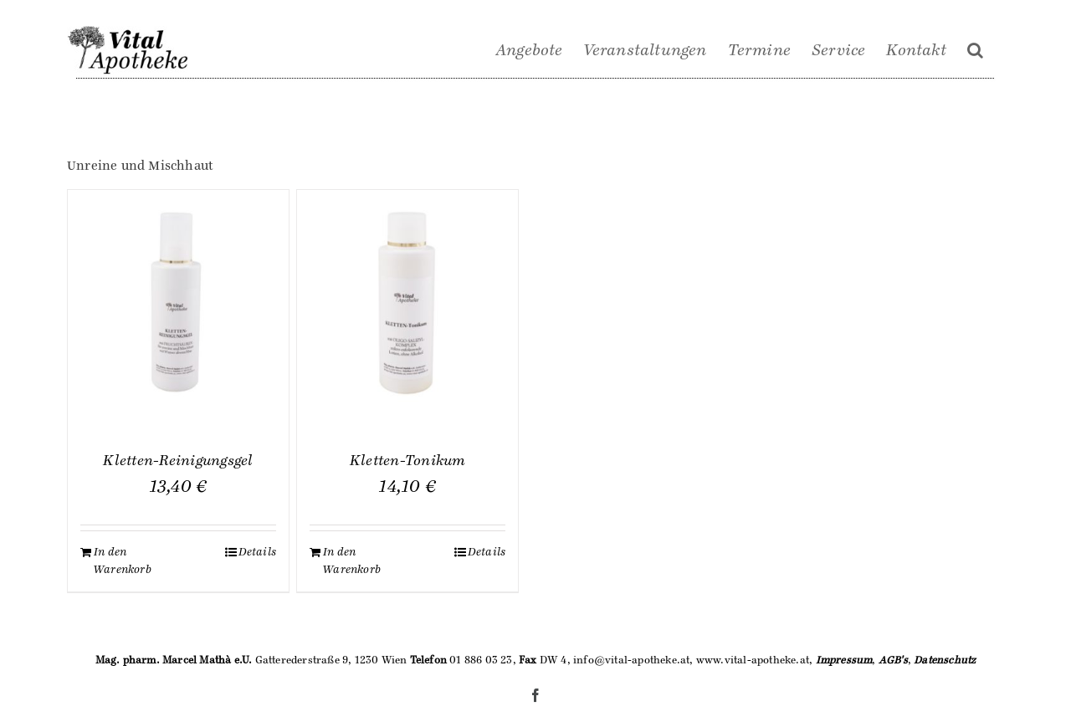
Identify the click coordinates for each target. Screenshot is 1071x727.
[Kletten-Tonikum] (407, 300)
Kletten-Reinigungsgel (178, 461)
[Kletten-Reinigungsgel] (178, 300)
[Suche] (975, 50)
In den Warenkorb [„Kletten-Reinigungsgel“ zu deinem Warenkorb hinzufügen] (122, 560)
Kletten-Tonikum (408, 461)
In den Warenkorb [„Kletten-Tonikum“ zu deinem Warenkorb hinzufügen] (352, 560)
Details (257, 552)
